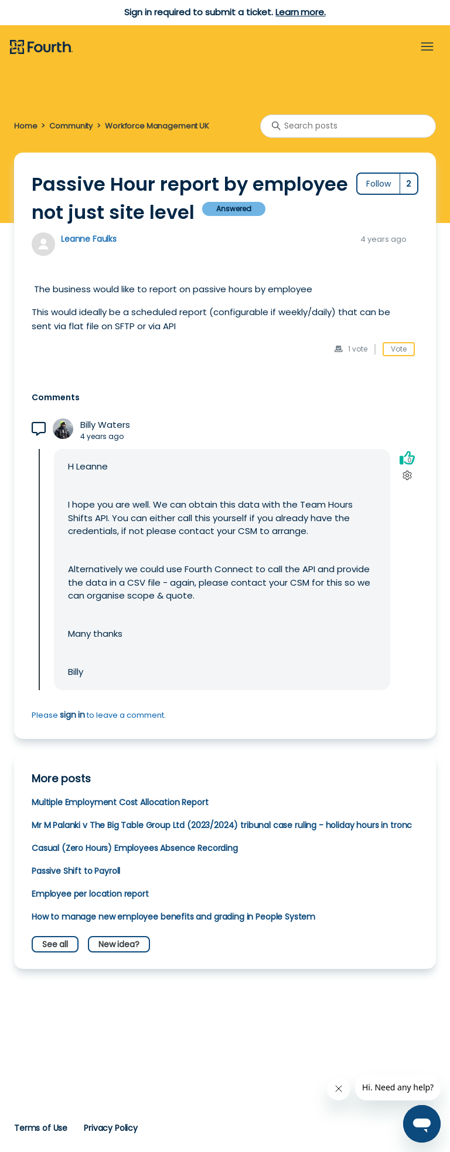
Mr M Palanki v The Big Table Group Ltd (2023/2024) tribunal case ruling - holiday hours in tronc (222, 825)
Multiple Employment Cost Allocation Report (120, 802)
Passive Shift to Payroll (76, 871)
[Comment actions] (407, 475)
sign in (72, 715)
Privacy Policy (111, 1128)
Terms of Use (40, 1128)
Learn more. (300, 12)
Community (71, 125)
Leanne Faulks (89, 239)
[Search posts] (348, 126)
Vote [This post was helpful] (399, 349)
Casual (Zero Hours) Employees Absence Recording (135, 848)
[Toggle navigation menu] (427, 47)
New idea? (118, 944)
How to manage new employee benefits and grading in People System (173, 917)
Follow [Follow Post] (378, 184)
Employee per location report (90, 894)
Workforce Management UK (157, 125)
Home (25, 125)
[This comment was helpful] (407, 458)
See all (55, 944)
